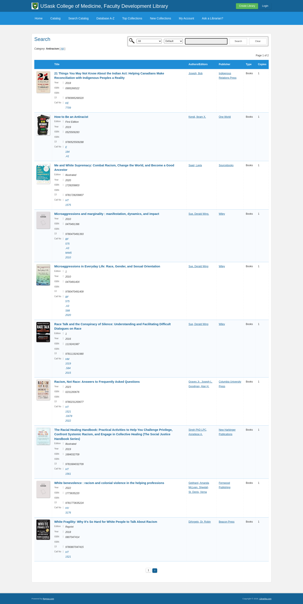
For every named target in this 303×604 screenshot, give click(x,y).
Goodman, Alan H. (199, 386)
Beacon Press (227, 521)
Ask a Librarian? (212, 18)
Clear (257, 41)
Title (56, 64)
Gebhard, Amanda (199, 482)
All (62, 48)
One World (225, 116)
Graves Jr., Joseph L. (200, 381)
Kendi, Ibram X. (197, 116)
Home (39, 18)
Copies (262, 64)
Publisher (224, 64)
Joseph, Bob (196, 73)
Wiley (222, 213)
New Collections (160, 18)
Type (248, 64)
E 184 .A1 (67, 152)
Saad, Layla (195, 165)
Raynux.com (48, 598)
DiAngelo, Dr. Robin (200, 521)
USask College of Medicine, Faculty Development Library (104, 6)
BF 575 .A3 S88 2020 (68, 306)
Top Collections (132, 18)
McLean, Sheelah (198, 487)
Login (265, 5)
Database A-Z (105, 18)
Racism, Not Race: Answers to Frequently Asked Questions (97, 381)
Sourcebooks (226, 165)
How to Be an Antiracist (71, 117)
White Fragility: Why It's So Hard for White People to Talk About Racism (105, 521)
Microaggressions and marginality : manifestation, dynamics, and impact (106, 214)
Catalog (55, 18)
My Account (186, 18)
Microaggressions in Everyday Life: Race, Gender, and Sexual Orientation (107, 266)
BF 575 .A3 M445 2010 (68, 248)
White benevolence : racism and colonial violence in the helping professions (109, 483)
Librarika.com (265, 598)
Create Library (247, 5)
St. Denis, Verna (198, 492)
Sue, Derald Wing (198, 266)
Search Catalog (78, 18)
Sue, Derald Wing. (199, 213)
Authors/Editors (198, 64)
